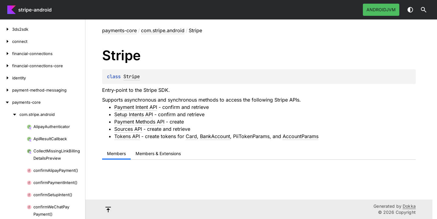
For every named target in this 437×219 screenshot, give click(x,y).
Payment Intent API (135, 107)
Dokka (409, 206)
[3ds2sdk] (6, 29)
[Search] (424, 10)
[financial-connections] (6, 53)
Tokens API (127, 136)
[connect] (6, 41)
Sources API (128, 129)
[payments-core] (6, 102)
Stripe (131, 76)
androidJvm (381, 9)
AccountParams (300, 136)
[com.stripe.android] (9, 114)
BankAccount (215, 136)
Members (116, 153)
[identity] (6, 78)
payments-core (119, 30)
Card (191, 136)
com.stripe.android (162, 30)
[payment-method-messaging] (6, 90)
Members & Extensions (158, 153)
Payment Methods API (139, 122)
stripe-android (35, 10)
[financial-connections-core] (6, 66)
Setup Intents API (133, 114)
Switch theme (410, 10)
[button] (424, 10)
